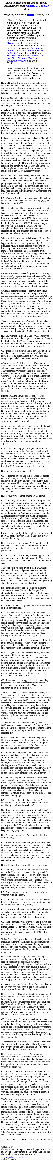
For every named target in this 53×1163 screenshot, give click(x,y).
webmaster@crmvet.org (12, 1157)
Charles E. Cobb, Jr (37, 5)
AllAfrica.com (13, 43)
